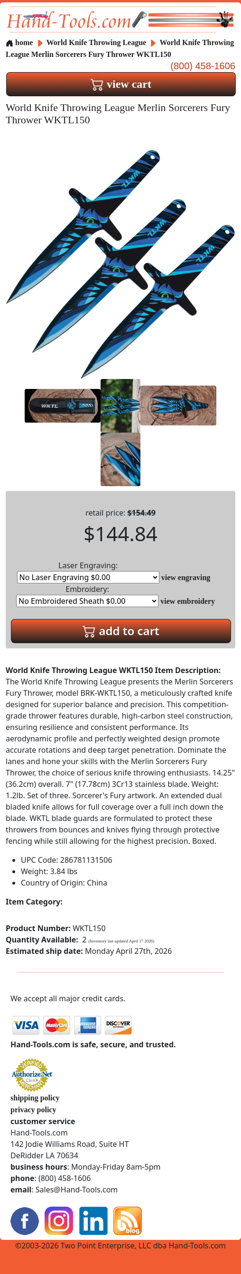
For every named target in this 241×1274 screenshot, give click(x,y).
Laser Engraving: (88, 571)
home (19, 42)
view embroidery (187, 601)
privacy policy (33, 1110)
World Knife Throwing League (97, 42)
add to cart (121, 630)
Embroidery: (87, 595)
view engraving (186, 577)
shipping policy (35, 1098)
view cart (121, 84)
